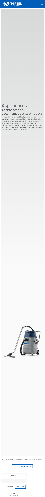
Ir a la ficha (20, 487)
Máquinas (8, 459)
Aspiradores (15, 459)
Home (2, 459)
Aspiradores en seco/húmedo (28, 459)
